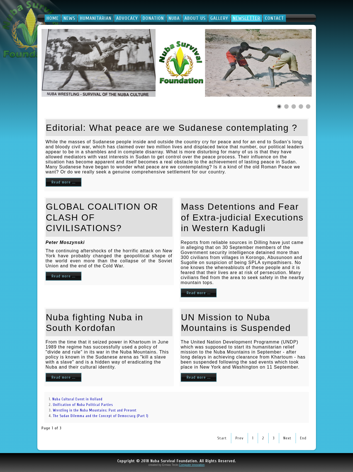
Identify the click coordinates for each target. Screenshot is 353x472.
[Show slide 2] (286, 106)
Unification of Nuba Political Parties (83, 405)
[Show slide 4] (301, 106)
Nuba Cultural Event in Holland (77, 399)
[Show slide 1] (279, 106)
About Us (195, 18)
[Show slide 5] (308, 106)
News (69, 18)
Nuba (174, 18)
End (303, 438)
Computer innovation (192, 464)
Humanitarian (95, 18)
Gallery (219, 18)
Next (287, 438)
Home (53, 18)
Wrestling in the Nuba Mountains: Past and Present (95, 410)
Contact (274, 18)
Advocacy (127, 18)
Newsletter (246, 18)
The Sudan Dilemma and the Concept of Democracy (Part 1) (100, 416)
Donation (153, 18)
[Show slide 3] (293, 106)
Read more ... (64, 182)
